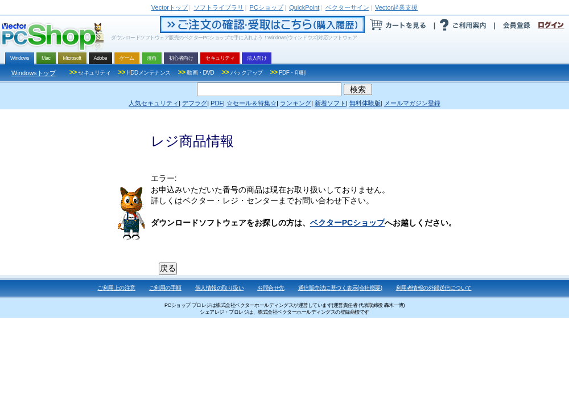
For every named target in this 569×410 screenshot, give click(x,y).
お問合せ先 (270, 288)
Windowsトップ (33, 72)
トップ (169, 7)
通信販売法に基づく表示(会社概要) (340, 288)
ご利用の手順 (165, 288)
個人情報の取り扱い (219, 288)
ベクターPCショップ (347, 222)
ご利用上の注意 (116, 288)
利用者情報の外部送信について (434, 288)
